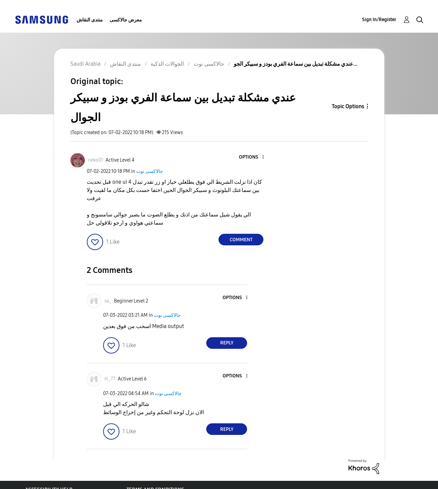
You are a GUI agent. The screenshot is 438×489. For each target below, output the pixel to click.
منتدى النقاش (90, 20)
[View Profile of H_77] (109, 379)
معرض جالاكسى (126, 20)
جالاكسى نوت (149, 171)
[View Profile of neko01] (95, 160)
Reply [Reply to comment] (226, 343)
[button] (252, 157)
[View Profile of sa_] (108, 301)
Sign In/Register (379, 19)
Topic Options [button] (348, 106)
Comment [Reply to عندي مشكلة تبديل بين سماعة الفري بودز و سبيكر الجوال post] (241, 240)
